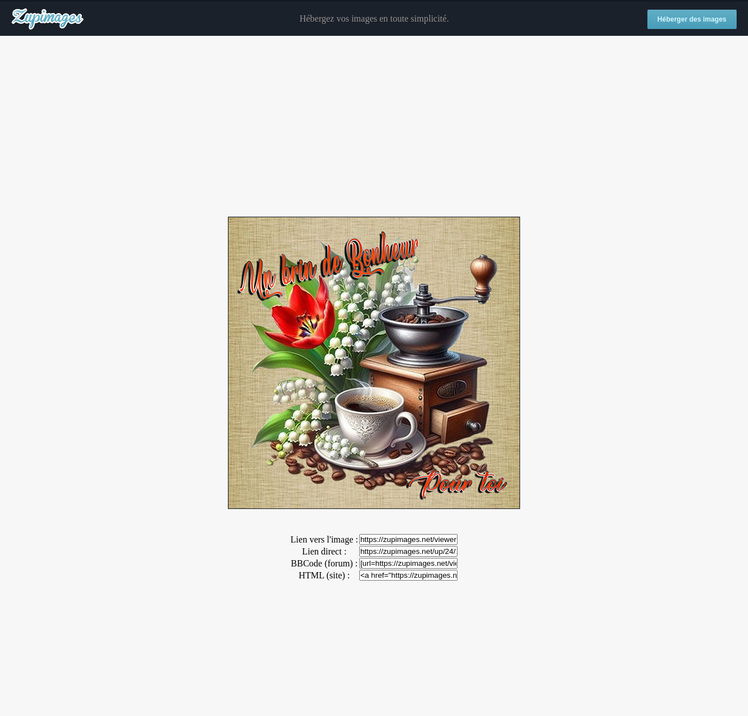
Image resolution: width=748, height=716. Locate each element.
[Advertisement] (374, 126)
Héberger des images (692, 19)
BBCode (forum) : (324, 563)
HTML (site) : (324, 575)
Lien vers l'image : (324, 539)
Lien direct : (324, 551)
